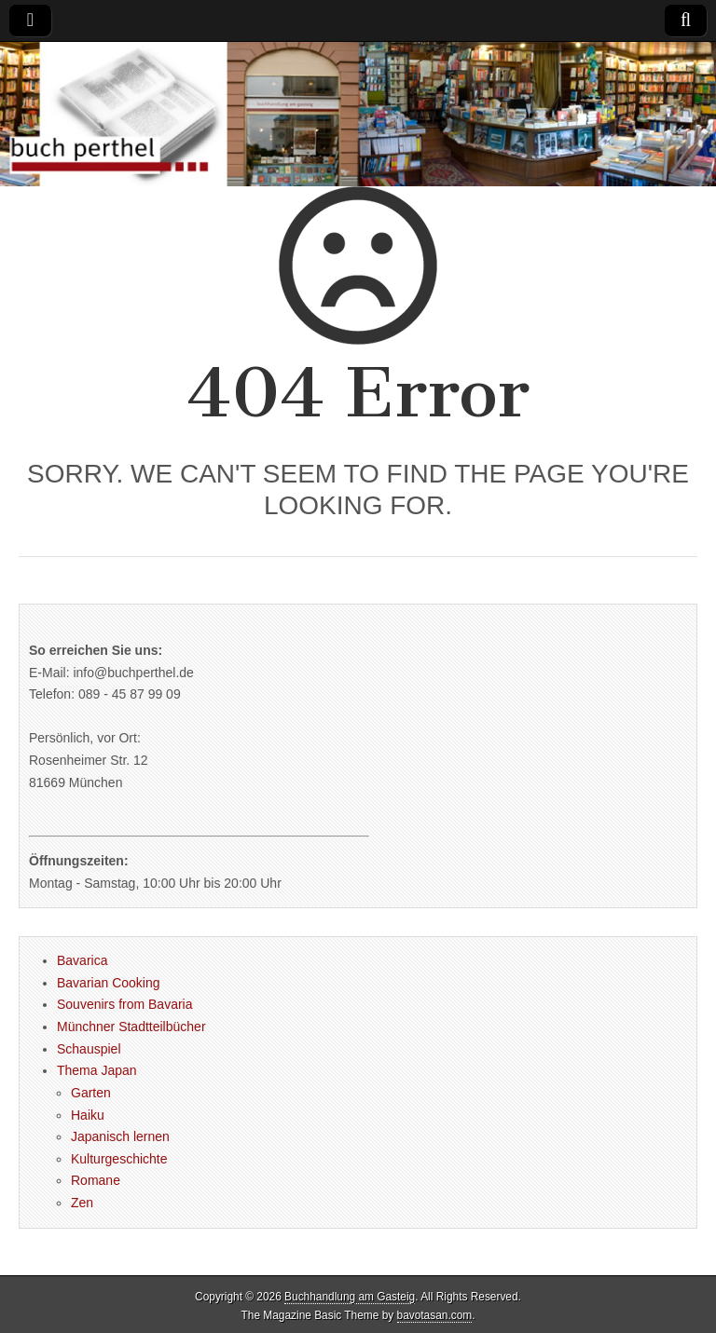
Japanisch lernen (120, 1136)
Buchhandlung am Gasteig (349, 1296)
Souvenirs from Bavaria (125, 1004)
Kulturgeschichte (119, 1158)
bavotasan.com (435, 1315)
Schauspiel (89, 1048)
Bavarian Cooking (108, 982)
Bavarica (82, 960)
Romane (95, 1180)
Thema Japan (97, 1070)
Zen (82, 1202)
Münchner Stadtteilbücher (131, 1026)
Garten (91, 1092)
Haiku (87, 1115)
